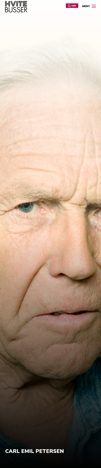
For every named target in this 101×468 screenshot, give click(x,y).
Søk (72, 5)
